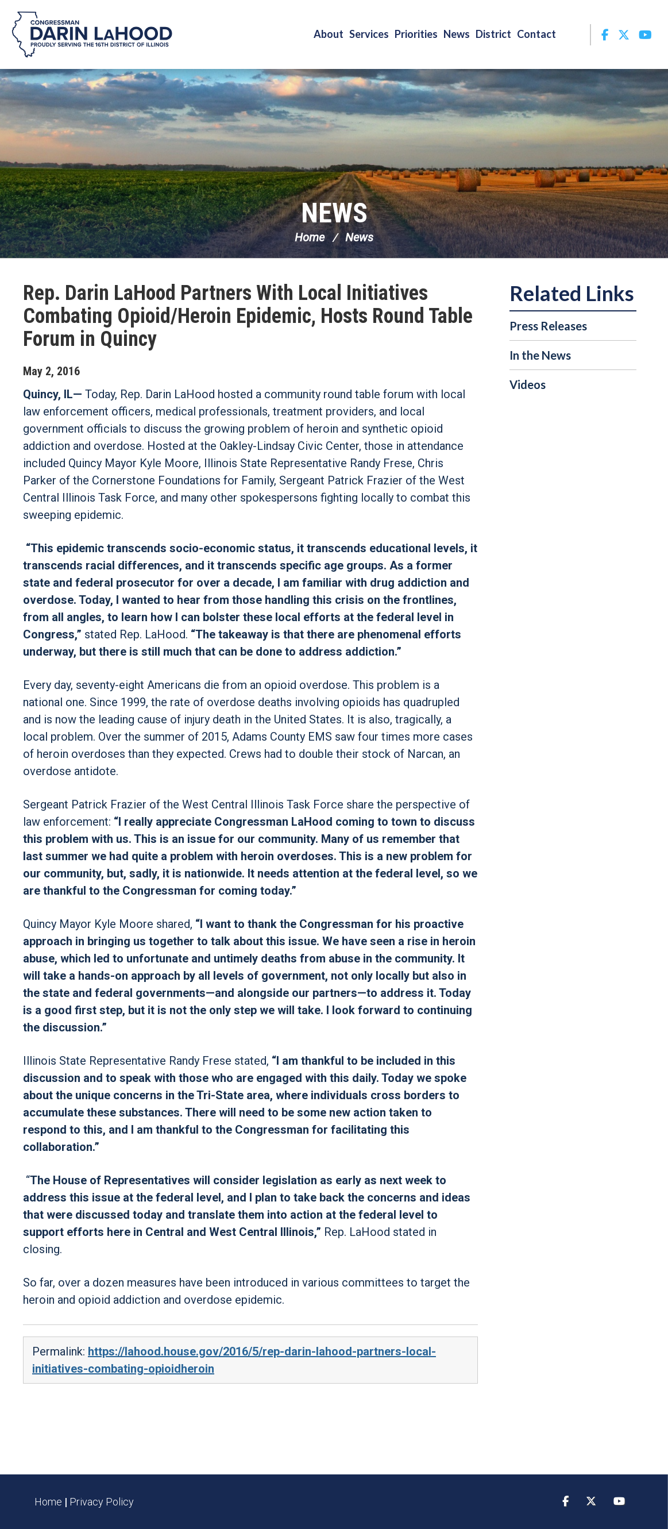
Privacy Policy (101, 1502)
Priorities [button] (416, 34)
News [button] (456, 34)
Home (310, 237)
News (334, 213)
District (493, 34)
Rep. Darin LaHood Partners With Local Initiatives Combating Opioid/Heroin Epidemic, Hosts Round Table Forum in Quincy (248, 316)
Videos (527, 384)
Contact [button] (536, 34)
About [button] (328, 34)
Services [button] (369, 34)
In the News (540, 355)
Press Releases (548, 326)
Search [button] (574, 34)
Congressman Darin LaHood (91, 34)
